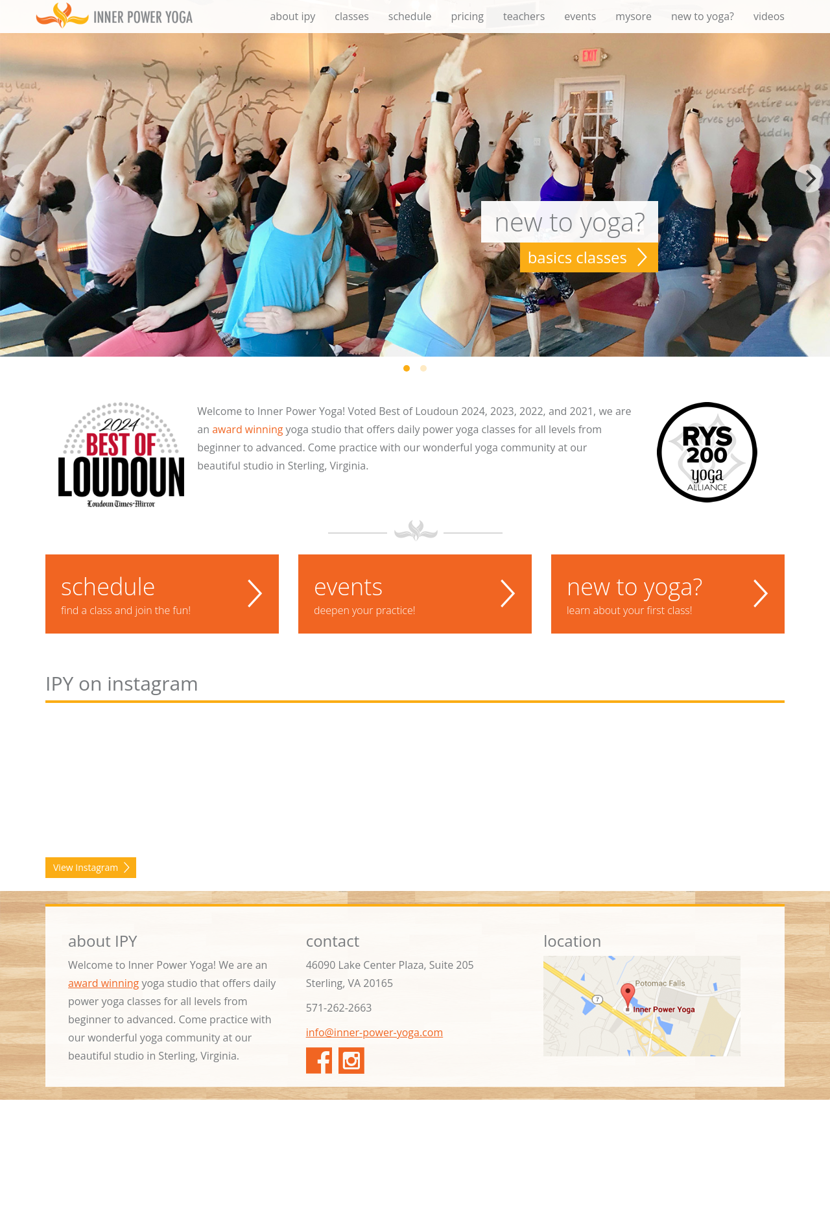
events (580, 16)
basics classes (577, 257)
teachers (524, 16)
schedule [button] (162, 594)
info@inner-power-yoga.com (375, 1155)
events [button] (415, 594)
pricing (467, 16)
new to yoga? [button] (668, 594)
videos (769, 16)
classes (351, 16)
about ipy (292, 16)
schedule (410, 16)
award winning (247, 429)
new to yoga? (702, 16)
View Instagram (85, 990)
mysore (633, 16)
